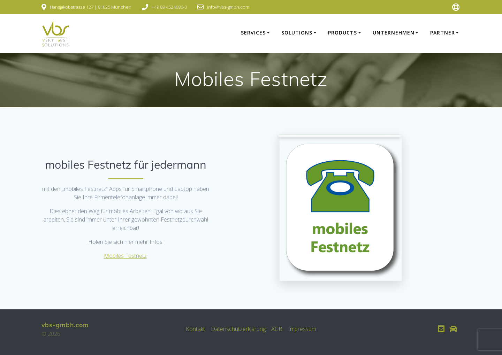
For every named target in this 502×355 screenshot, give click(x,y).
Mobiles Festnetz (125, 256)
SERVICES (253, 32)
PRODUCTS (342, 32)
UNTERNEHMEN (393, 32)
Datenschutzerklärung (238, 329)
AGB (277, 329)
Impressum (303, 329)
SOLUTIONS (296, 32)
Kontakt (195, 329)
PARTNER (442, 32)
